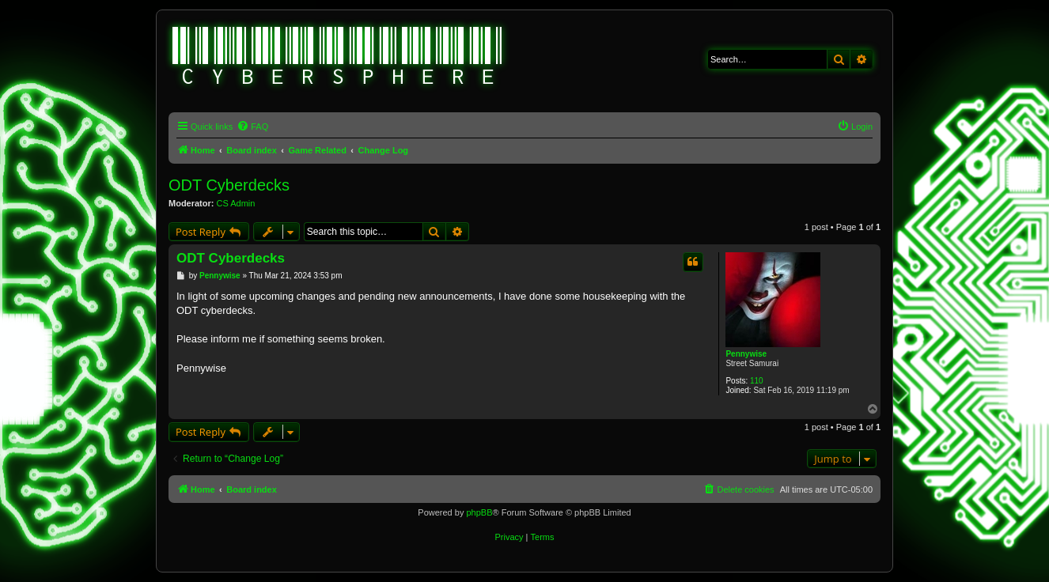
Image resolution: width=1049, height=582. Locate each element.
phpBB (479, 512)
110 (756, 380)
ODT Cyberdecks (229, 185)
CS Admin (236, 203)
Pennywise (746, 354)
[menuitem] (252, 126)
